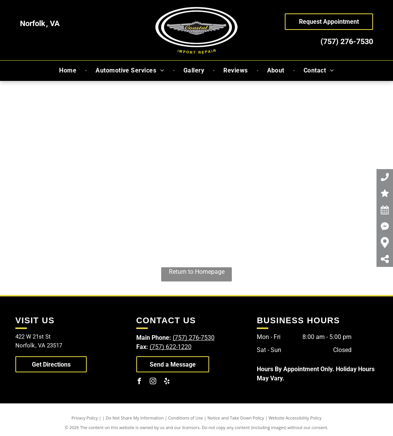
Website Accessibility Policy (295, 418)
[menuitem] (68, 70)
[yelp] (167, 382)
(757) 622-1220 (171, 346)
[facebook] (139, 382)
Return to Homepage (197, 271)
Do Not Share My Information (135, 418)
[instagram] (153, 382)
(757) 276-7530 (346, 41)
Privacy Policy (84, 418)
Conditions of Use (185, 418)
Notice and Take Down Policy (236, 418)
